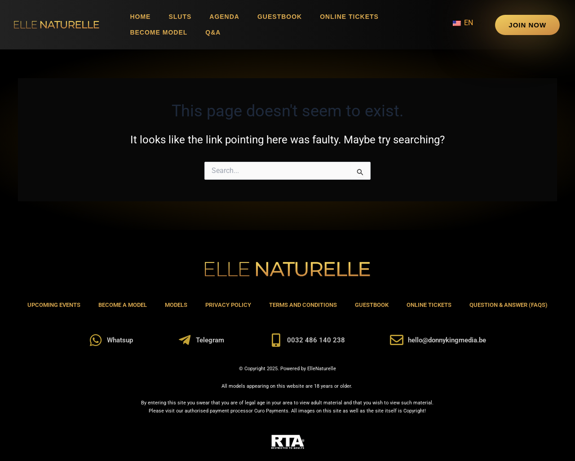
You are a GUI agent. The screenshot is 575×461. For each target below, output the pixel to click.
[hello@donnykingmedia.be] (396, 340)
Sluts (179, 16)
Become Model (158, 32)
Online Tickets (349, 16)
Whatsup (120, 340)
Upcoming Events (53, 304)
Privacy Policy (228, 304)
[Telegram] (184, 340)
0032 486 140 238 (316, 340)
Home (140, 16)
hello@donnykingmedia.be (447, 340)
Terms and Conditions (303, 304)
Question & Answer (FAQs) (508, 304)
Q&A (213, 32)
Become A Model (122, 304)
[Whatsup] (95, 340)
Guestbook (279, 16)
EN (463, 22)
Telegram (210, 340)
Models (176, 304)
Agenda (224, 16)
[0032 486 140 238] (276, 340)
